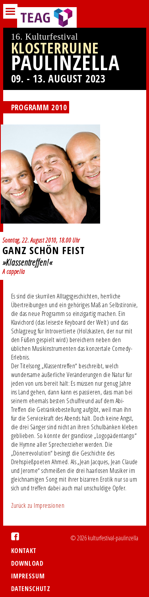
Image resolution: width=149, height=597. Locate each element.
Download (27, 563)
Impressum (28, 576)
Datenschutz (30, 588)
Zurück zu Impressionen (38, 505)
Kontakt (24, 550)
